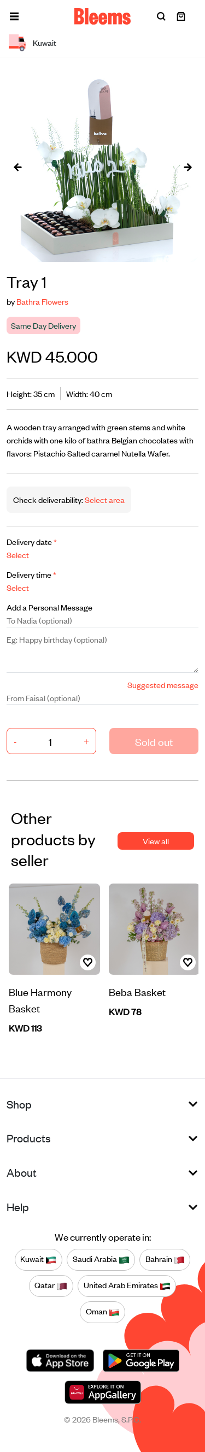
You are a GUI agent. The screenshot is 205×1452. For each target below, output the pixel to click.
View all (156, 840)
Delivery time (31, 574)
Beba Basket (137, 991)
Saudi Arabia (101, 1259)
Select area (104, 499)
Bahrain (165, 1259)
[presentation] (17, 166)
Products (29, 1137)
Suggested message (162, 684)
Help (18, 1206)
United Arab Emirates (127, 1285)
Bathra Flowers (42, 301)
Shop (19, 1104)
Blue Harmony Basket (40, 1000)
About (22, 1172)
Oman (103, 1311)
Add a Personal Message (49, 607)
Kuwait (38, 1259)
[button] (14, 16)
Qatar (50, 1285)
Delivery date (32, 541)
